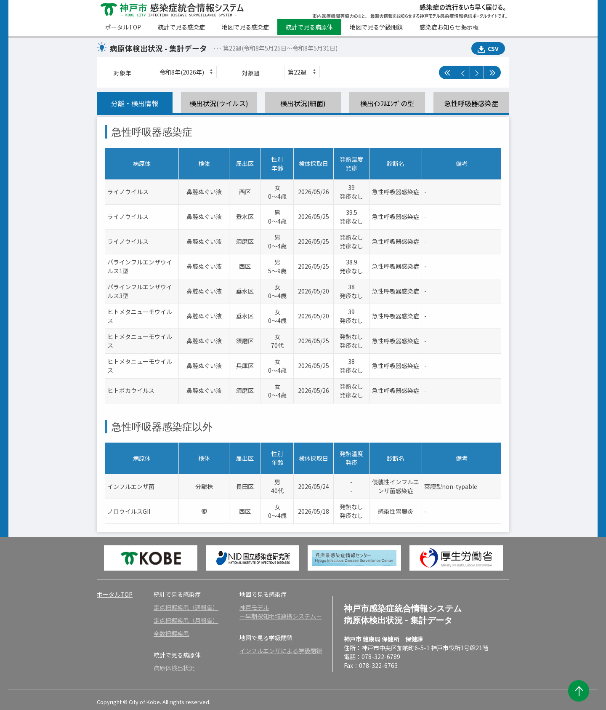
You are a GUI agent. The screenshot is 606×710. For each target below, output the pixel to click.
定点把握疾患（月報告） (186, 620)
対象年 (122, 73)
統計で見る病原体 (309, 27)
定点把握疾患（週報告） (186, 607)
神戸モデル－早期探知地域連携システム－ (280, 611)
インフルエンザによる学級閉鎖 (280, 650)
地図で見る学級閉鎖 (376, 27)
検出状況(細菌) (303, 103)
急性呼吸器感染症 (471, 103)
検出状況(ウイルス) (218, 103)
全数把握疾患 (171, 633)
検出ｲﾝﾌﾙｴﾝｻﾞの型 (387, 103)
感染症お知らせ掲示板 (449, 27)
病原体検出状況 (174, 668)
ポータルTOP (123, 27)
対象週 (251, 73)
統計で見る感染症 (181, 27)
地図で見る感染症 (245, 27)
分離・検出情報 (134, 103)
